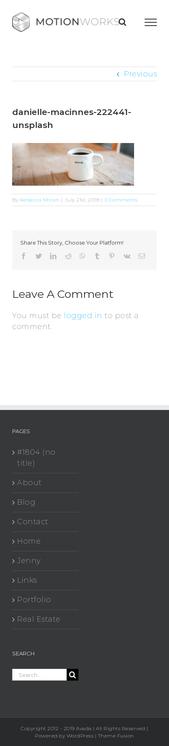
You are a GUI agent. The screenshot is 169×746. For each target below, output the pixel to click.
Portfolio (34, 599)
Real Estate (39, 619)
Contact (32, 521)
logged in (83, 315)
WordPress (80, 736)
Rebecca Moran (40, 200)
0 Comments (121, 200)
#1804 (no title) (36, 458)
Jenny (29, 560)
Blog (26, 502)
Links (27, 580)
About (29, 482)
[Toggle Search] (123, 22)
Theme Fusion (116, 736)
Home (29, 541)
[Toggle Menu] (151, 22)
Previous (140, 73)
